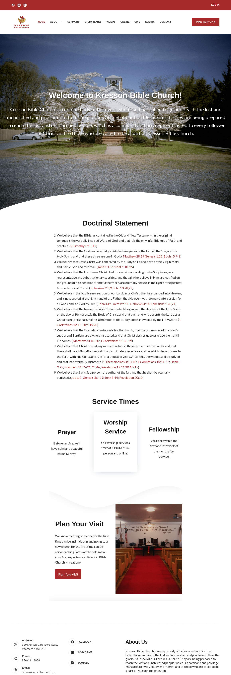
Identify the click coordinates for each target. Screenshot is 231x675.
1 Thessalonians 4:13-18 (54, 331)
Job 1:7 (153, 336)
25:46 (154, 331)
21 (189, 289)
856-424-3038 (31, 633)
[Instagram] (19, 5)
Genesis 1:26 (37, 252)
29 (61, 278)
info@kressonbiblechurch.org (39, 644)
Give (137, 21)
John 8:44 (187, 336)
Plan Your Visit (205, 22)
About (57, 22)
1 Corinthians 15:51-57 (88, 331)
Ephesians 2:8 (30, 278)
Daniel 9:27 (113, 331)
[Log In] (215, 5)
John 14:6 (120, 289)
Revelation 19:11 (170, 331)
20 (41, 305)
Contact (165, 21)
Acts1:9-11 (136, 289)
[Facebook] (13, 5)
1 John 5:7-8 (55, 252)
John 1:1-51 (192, 257)
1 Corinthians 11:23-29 (131, 315)
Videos (110, 21)
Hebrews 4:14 (155, 289)
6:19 (36, 305)
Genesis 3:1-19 (169, 336)
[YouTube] (25, 5)
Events (150, 21)
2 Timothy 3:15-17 (87, 242)
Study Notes (92, 21)
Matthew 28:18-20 (101, 315)
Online (124, 21)
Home (41, 21)
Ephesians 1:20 (177, 289)
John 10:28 (50, 278)
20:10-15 (189, 331)
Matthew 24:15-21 (135, 331)
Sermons (73, 21)
